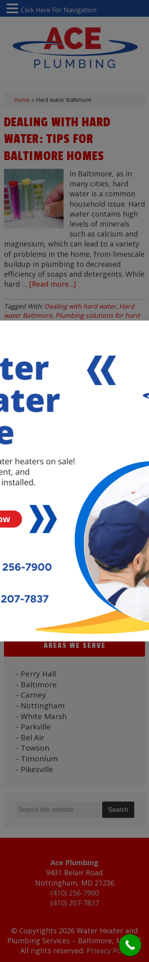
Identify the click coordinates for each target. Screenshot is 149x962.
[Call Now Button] (130, 945)
